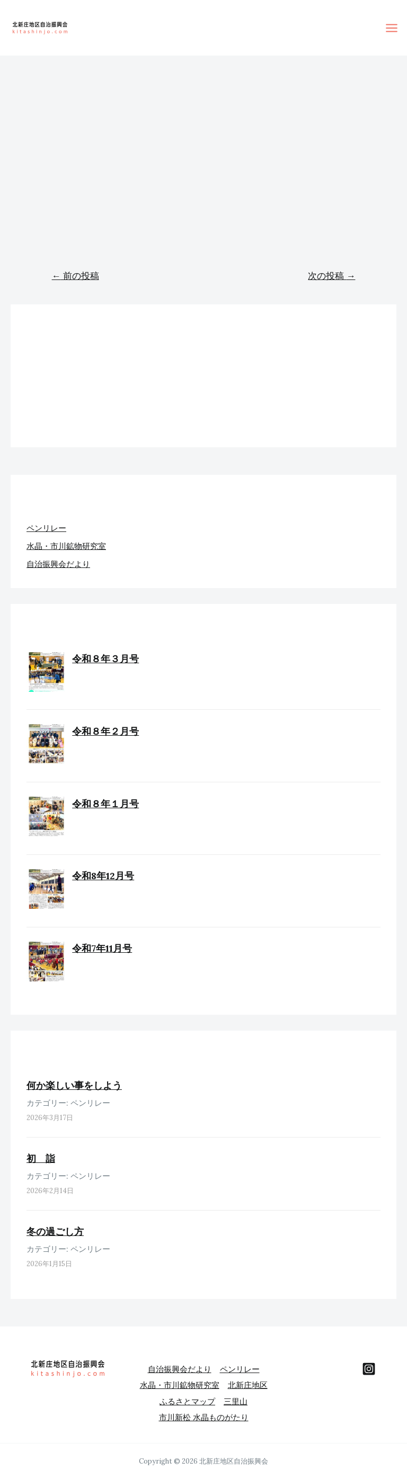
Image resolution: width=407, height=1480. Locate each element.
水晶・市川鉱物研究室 (66, 546)
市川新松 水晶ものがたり (204, 1412)
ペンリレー (46, 528)
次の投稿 (331, 276)
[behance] (369, 1369)
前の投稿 (75, 276)
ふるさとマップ (187, 1397)
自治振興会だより (58, 564)
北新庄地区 (248, 1382)
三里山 (235, 1397)
